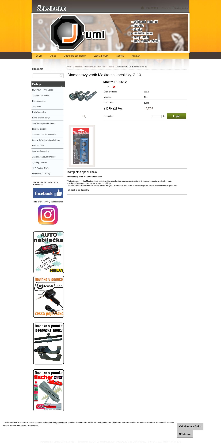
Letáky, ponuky (101, 56)
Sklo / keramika (108, 67)
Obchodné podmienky (75, 56)
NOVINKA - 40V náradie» (43, 90)
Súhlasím (181, 434)
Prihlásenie (166, 8)
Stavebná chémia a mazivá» (44, 134)
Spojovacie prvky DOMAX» (43, 123)
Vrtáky (99, 67)
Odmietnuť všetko (186, 426)
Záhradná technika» (40, 95)
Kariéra (120, 56)
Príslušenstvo (90, 67)
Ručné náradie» (39, 112)
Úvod (69, 67)
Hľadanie (37, 69)
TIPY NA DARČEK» (40, 168)
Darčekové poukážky (41, 173)
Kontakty (136, 56)
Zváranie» (36, 107)
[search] (61, 76)
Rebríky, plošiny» (39, 129)
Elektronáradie (78, 67)
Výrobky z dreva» (39, 162)
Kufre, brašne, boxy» (41, 118)
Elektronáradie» (39, 101)
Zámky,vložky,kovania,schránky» (46, 140)
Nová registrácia (181, 8)
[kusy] (157, 116)
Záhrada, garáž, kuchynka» (43, 157)
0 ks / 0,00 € (152, 8)
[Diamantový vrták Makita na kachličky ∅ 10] (84, 100)
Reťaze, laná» (38, 146)
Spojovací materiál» (40, 151)
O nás (53, 56)
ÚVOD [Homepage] (38, 56)
